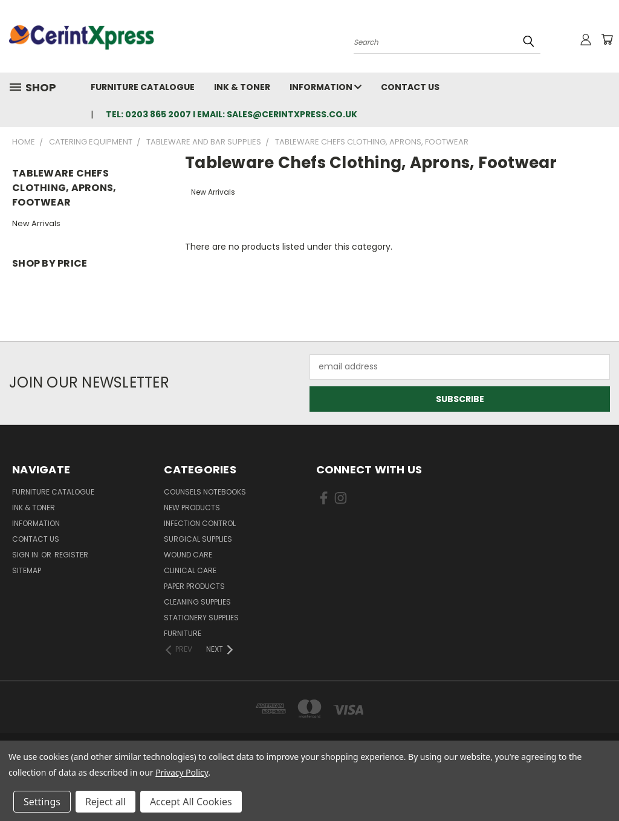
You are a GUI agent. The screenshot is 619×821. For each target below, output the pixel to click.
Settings (42, 801)
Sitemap (26, 570)
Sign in (26, 555)
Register (71, 555)
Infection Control (200, 523)
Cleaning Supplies (197, 602)
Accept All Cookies (191, 801)
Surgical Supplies (198, 539)
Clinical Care (190, 570)
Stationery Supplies (201, 617)
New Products (192, 507)
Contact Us (410, 87)
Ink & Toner (242, 87)
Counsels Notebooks (205, 492)
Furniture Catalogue (143, 87)
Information (325, 87)
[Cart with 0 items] (607, 39)
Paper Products (194, 586)
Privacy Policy (181, 772)
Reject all (105, 801)
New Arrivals (36, 223)
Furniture (182, 633)
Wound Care (188, 555)
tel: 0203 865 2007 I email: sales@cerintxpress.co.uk (231, 114)
